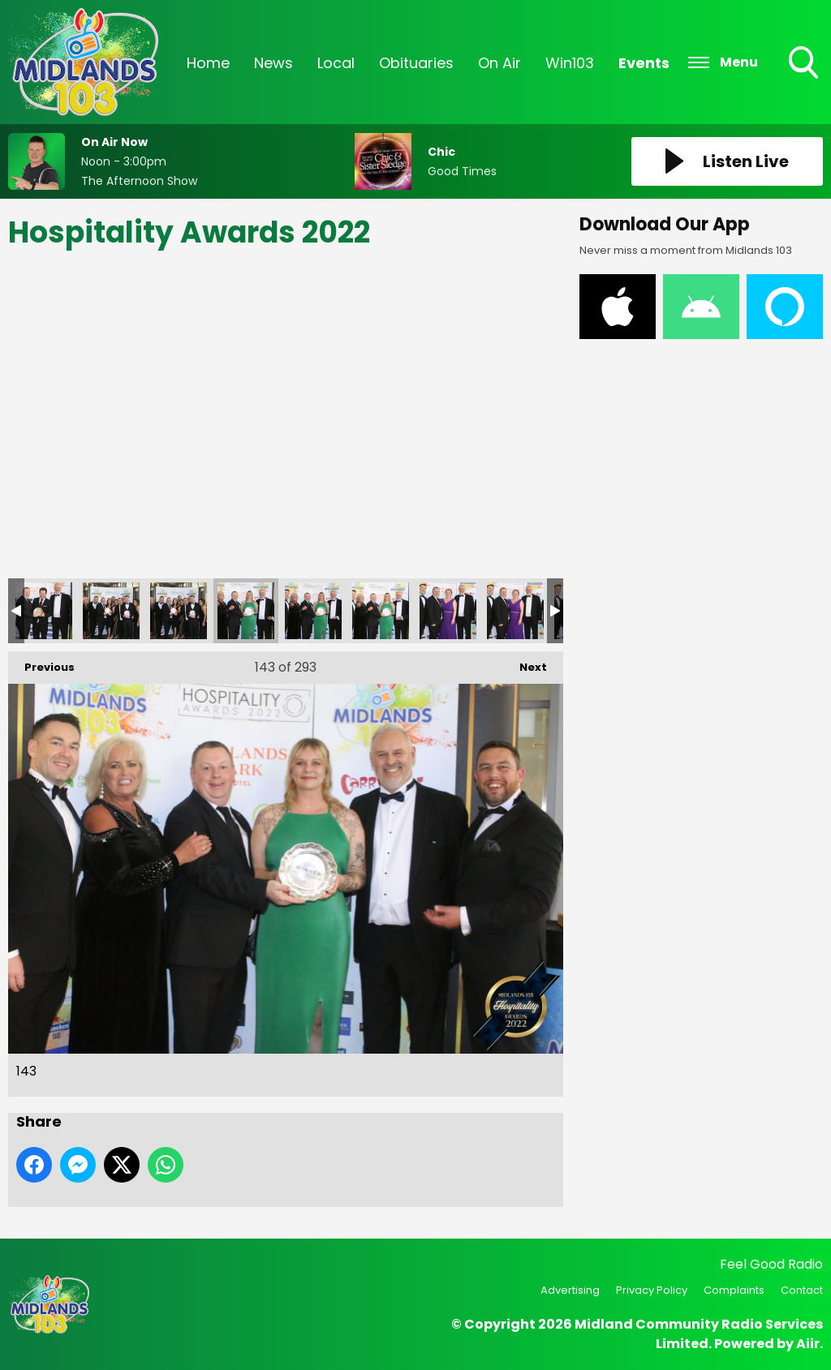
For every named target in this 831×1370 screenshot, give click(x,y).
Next (525, 663)
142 (178, 610)
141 (111, 610)
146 (448, 610)
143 (245, 610)
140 (43, 610)
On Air (499, 63)
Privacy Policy (651, 1290)
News (273, 63)
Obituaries (416, 63)
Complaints (734, 1290)
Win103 (569, 63)
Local (336, 63)
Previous (41, 663)
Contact (802, 1290)
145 (380, 610)
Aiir (808, 1343)
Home (208, 63)
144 (313, 610)
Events (644, 63)
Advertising (570, 1290)
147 (515, 610)
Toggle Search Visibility (805, 64)
